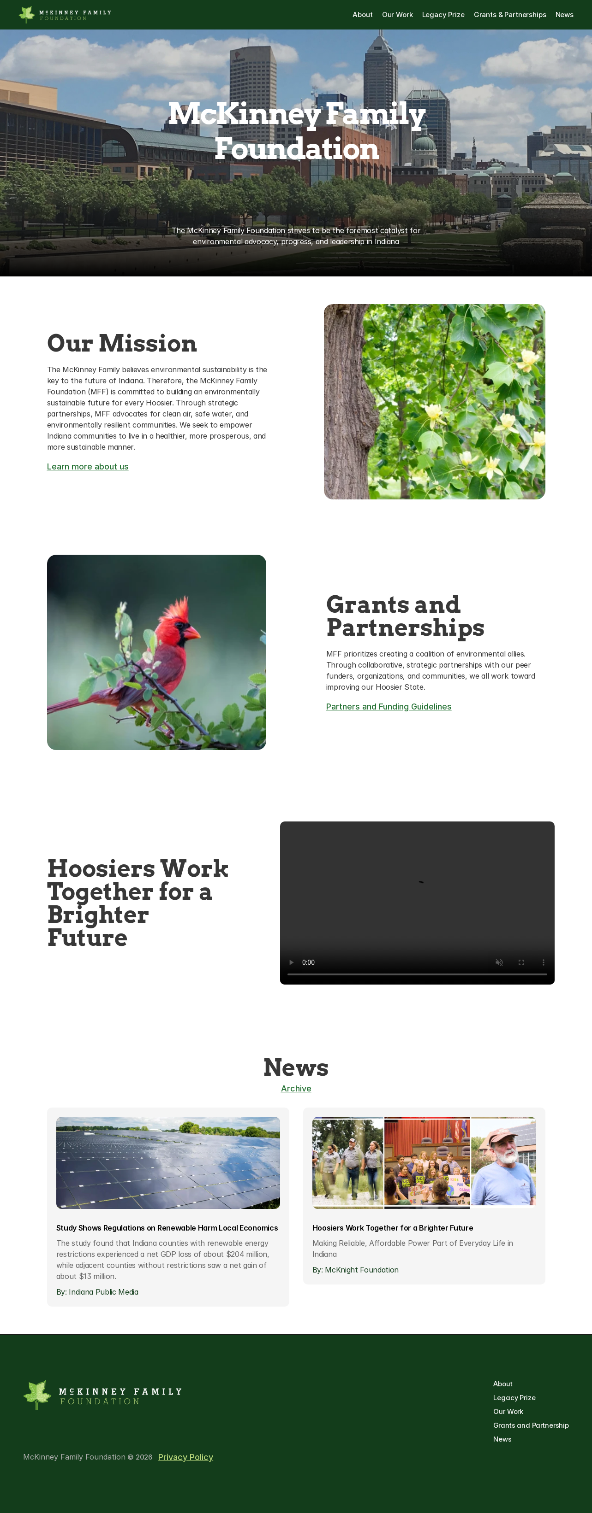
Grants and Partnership (531, 1425)
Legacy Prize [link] (443, 14)
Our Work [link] (397, 14)
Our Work (508, 1411)
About (503, 1383)
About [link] (362, 14)
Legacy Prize (515, 1397)
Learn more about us (88, 466)
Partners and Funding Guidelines (389, 706)
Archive (296, 1088)
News (502, 1439)
